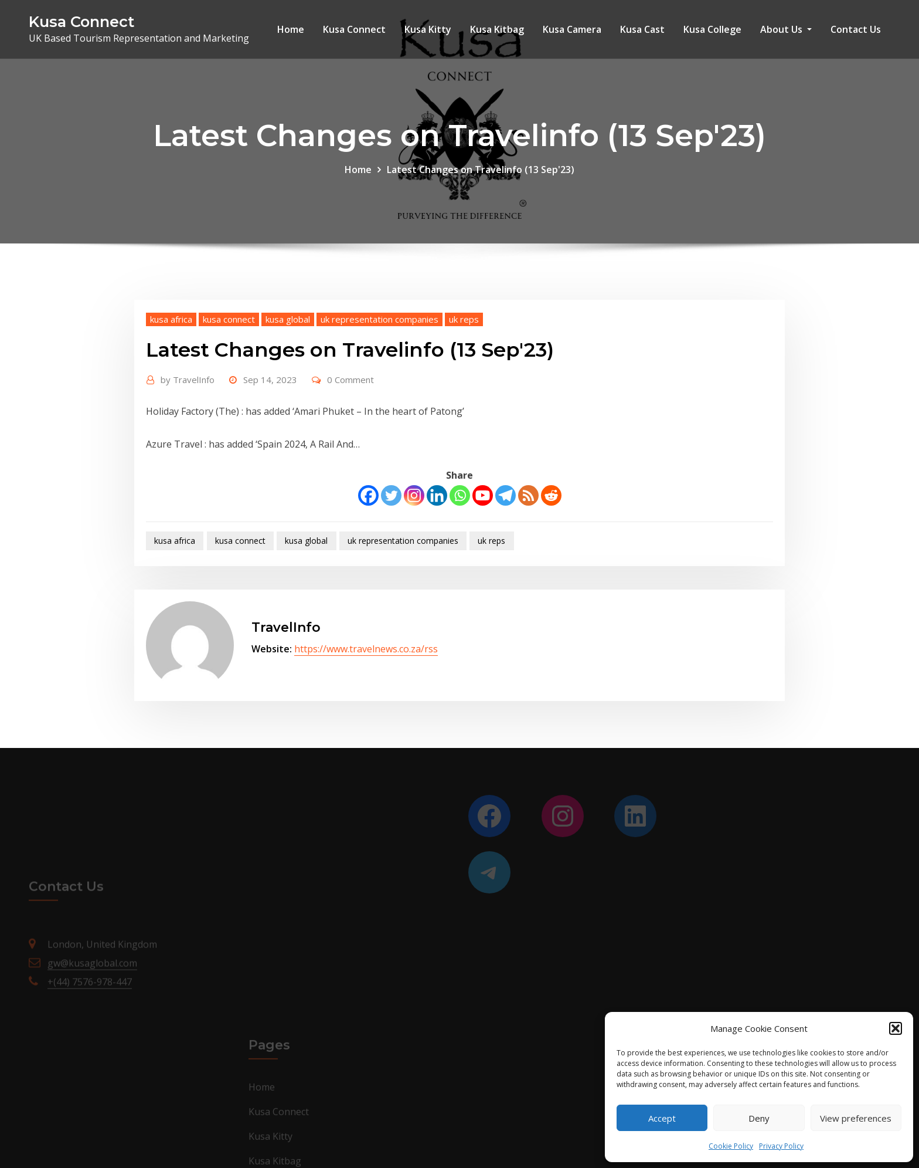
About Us (786, 29)
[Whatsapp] (460, 495)
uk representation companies (379, 319)
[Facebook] (368, 495)
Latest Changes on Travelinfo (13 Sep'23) (480, 169)
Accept (662, 1118)
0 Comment (350, 379)
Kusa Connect (81, 21)
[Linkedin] (437, 495)
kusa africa (171, 319)
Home (290, 29)
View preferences (855, 1118)
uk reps (464, 319)
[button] (895, 1028)
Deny (759, 1118)
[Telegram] (505, 495)
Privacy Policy (781, 1146)
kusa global (288, 319)
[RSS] (528, 495)
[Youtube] (482, 495)
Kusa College (712, 29)
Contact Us (855, 29)
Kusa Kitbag (497, 29)
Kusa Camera (572, 29)
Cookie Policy (731, 1146)
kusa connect (229, 319)
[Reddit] (551, 495)
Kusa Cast (642, 29)
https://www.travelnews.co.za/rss (366, 648)
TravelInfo (188, 379)
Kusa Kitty (427, 29)
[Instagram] (414, 495)
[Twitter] (391, 495)
